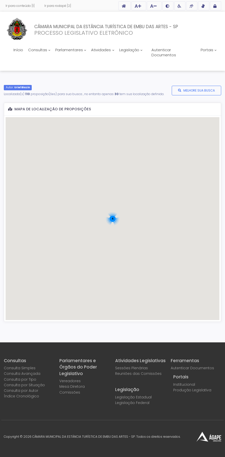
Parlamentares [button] (69, 49)
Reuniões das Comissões (138, 373)
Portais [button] (207, 49)
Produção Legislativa (192, 390)
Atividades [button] (101, 49)
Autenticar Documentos (163, 52)
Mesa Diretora (72, 386)
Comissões (69, 392)
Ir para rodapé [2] (57, 6)
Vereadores (70, 380)
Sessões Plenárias (131, 368)
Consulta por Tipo (20, 379)
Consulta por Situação (24, 385)
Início (18, 49)
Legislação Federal (132, 402)
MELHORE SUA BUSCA (199, 90)
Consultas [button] (38, 49)
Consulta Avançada (22, 373)
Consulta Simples (20, 368)
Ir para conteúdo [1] (20, 6)
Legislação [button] (129, 49)
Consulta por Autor (21, 390)
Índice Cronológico (21, 396)
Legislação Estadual (133, 397)
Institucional (184, 384)
